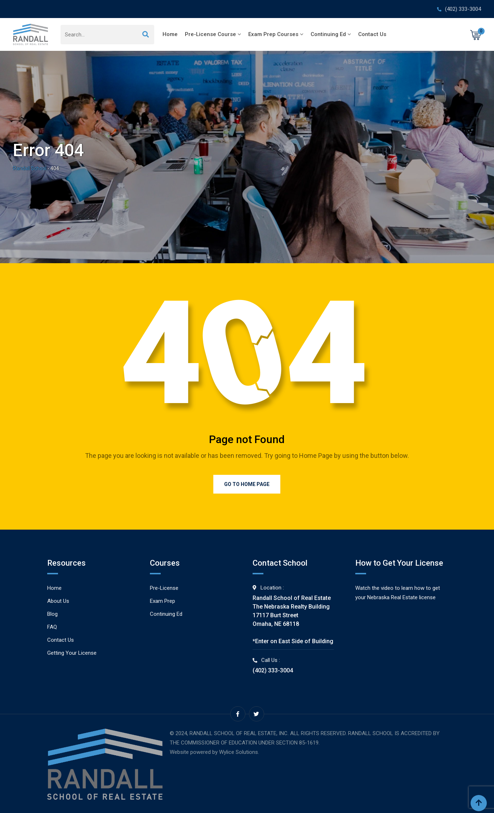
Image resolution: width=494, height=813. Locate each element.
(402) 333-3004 (463, 9)
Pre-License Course (210, 34)
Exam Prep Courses (273, 34)
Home (170, 34)
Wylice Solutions (238, 752)
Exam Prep (162, 601)
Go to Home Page (247, 484)
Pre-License (164, 588)
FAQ (52, 627)
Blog (52, 614)
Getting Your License (72, 653)
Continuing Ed (328, 34)
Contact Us (372, 34)
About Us (58, 601)
